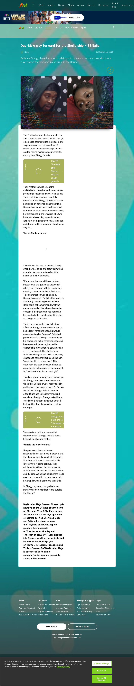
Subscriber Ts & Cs (103, 605)
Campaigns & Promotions (105, 608)
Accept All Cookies (101, 679)
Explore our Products (64, 605)
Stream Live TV (24, 605)
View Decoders (62, 611)
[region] (67, 671)
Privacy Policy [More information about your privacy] (63, 667)
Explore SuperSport (45, 611)
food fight (30, 394)
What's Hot (42, 608)
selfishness (52, 190)
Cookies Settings (101, 663)
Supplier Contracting (103, 615)
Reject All (101, 671)
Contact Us (81, 615)
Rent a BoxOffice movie (28, 615)
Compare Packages (64, 608)
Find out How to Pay (84, 611)
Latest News (43, 615)
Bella (32, 190)
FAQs (98, 611)
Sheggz (39, 155)
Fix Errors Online (83, 608)
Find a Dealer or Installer (65, 615)
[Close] (131, 671)
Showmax (22, 611)
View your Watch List (27, 608)
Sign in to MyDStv (83, 605)
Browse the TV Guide (46, 605)
